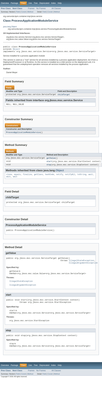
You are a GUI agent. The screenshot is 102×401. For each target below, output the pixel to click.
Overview (5, 3)
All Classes (56, 8)
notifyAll (70, 177)
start (49, 163)
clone (9, 177)
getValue (51, 160)
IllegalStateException (81, 265)
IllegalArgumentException (83, 268)
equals (17, 177)
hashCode (49, 177)
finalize (27, 177)
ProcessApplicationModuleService (23, 134)
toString (81, 177)
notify (59, 177)
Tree (36, 3)
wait (90, 177)
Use (30, 3)
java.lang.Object (10, 27)
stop (49, 167)
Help (60, 3)
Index (53, 3)
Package (14, 3)
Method (30, 12)
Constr (23, 12)
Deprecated (44, 3)
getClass (38, 177)
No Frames (41, 8)
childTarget (64, 96)
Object (16, 49)
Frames (31, 8)
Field (18, 12)
